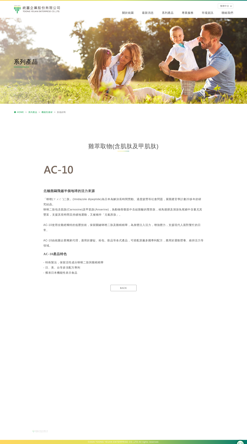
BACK (123, 305)
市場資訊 (207, 12)
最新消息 (148, 12)
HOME (19, 112)
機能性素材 (47, 112)
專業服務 (187, 12)
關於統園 (128, 12)
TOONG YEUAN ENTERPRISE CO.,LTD (117, 442)
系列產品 (168, 12)
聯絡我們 (227, 12)
